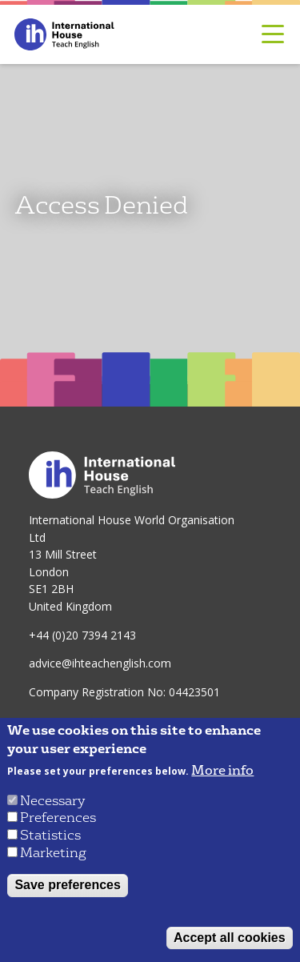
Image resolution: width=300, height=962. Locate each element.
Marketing (53, 852)
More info (222, 771)
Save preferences (67, 885)
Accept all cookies (230, 937)
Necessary (52, 800)
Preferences (58, 817)
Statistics (50, 835)
